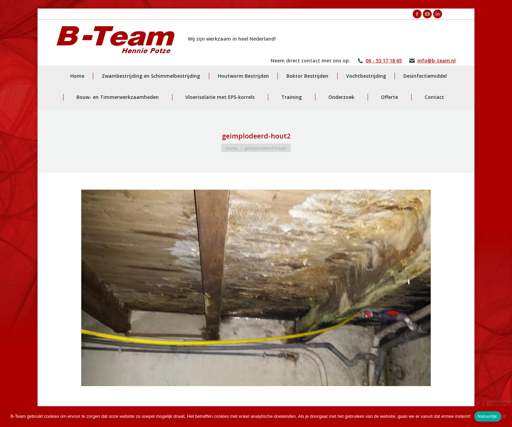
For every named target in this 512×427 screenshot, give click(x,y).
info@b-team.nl (436, 61)
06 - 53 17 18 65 (384, 61)
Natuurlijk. (488, 416)
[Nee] (503, 416)
